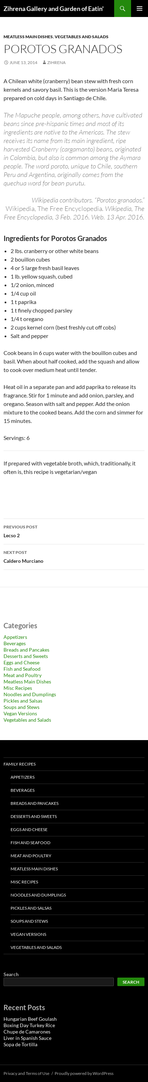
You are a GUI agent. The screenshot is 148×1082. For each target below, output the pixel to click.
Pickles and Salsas (23, 701)
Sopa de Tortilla (20, 1044)
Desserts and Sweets (26, 656)
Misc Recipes (18, 688)
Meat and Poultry (23, 675)
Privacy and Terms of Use (26, 1073)
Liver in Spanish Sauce (27, 1038)
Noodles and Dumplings (30, 694)
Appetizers (15, 637)
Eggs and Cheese (21, 662)
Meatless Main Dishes (28, 36)
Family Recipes (20, 764)
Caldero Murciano (74, 556)
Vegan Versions (20, 713)
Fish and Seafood (22, 669)
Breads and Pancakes (26, 650)
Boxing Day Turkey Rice (29, 1025)
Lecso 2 (74, 530)
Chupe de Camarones (27, 1032)
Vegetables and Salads (82, 36)
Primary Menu (139, 8)
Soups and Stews (21, 707)
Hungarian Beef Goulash (30, 1019)
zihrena (56, 62)
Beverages (15, 643)
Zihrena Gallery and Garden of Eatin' (54, 8)
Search (11, 974)
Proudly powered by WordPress (84, 1073)
